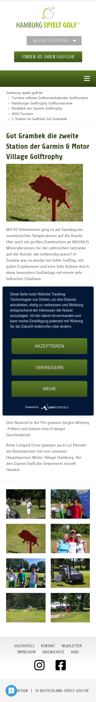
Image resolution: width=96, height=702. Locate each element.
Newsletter (72, 646)
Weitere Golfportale (51, 40)
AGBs (75, 652)
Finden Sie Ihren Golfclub (48, 56)
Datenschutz (53, 652)
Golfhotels (24, 646)
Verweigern (49, 367)
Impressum (26, 652)
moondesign (17, 690)
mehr (49, 388)
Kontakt (48, 646)
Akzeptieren (49, 346)
